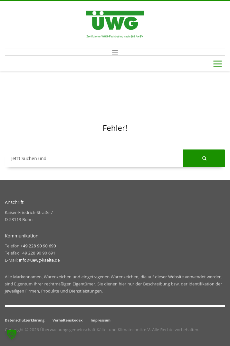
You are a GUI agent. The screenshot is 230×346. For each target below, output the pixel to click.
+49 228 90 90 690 (38, 246)
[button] (11, 334)
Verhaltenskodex (67, 320)
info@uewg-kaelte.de (39, 260)
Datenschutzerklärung (24, 320)
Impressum (100, 320)
